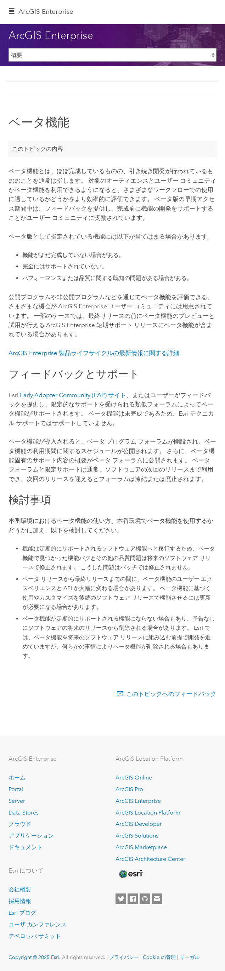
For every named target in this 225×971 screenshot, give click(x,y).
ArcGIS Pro (129, 789)
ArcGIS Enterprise (45, 11)
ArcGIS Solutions (137, 835)
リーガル (189, 957)
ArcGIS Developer (139, 824)
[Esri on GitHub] (145, 898)
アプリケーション (31, 835)
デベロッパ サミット (35, 936)
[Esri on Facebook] (133, 898)
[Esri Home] (130, 874)
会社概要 (20, 889)
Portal (16, 789)
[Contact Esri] (157, 898)
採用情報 (20, 901)
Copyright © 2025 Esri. (35, 957)
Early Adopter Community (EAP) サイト (73, 395)
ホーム (17, 777)
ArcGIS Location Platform (148, 812)
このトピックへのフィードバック (171, 693)
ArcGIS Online (134, 777)
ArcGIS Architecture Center (150, 859)
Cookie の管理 (159, 957)
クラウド (20, 824)
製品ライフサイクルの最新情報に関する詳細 (94, 352)
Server (17, 801)
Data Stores (24, 812)
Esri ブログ (22, 912)
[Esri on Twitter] (121, 898)
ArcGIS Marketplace (141, 847)
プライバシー (124, 957)
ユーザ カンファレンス (38, 924)
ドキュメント (26, 847)
